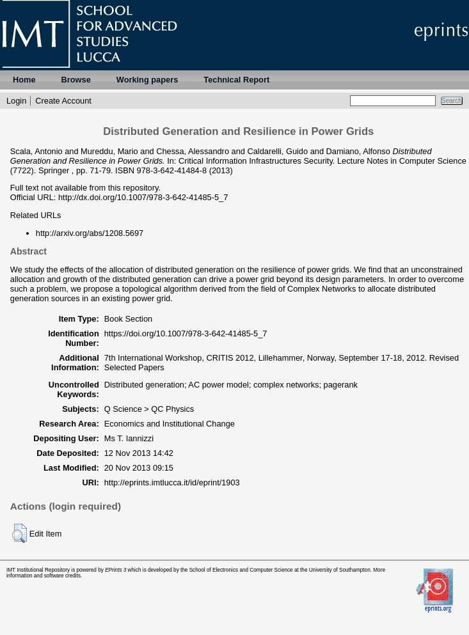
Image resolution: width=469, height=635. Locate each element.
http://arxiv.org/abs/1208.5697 (89, 233)
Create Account (63, 101)
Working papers (147, 79)
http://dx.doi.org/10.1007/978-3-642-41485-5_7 (143, 197)
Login (16, 101)
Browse (76, 79)
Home (24, 79)
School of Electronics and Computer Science (241, 570)
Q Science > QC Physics (149, 409)
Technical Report (236, 79)
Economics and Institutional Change (169, 423)
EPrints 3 (115, 570)
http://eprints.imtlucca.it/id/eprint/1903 (172, 482)
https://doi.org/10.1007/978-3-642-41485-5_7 (185, 333)
